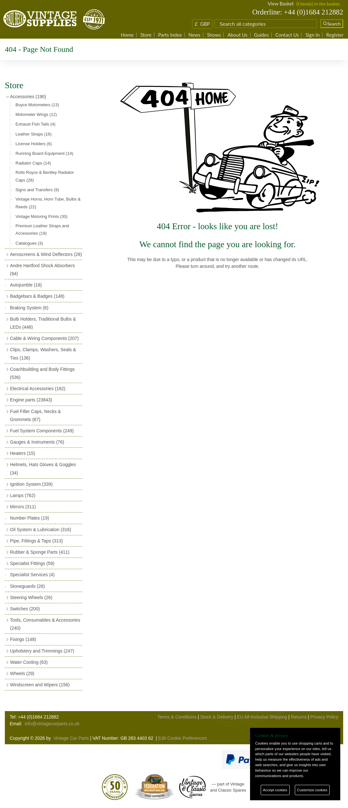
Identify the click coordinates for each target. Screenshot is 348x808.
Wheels (22, 673)
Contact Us (287, 35)
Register (334, 35)
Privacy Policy (324, 716)
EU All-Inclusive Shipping (262, 716)
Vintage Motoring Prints (41, 216)
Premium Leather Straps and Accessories (42, 229)
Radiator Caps (33, 163)
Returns (298, 716)
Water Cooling (29, 662)
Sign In (312, 35)
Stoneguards (27, 586)
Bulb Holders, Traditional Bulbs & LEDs (43, 323)
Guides (261, 35)
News (194, 35)
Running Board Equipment (44, 153)
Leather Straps (33, 134)
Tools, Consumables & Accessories (45, 624)
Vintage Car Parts (71, 738)
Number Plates (29, 518)
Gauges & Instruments (37, 442)
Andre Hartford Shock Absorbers (42, 269)
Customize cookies (312, 790)
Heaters (22, 453)
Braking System (29, 307)
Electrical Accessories (37, 388)
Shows (214, 35)
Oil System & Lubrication (40, 529)
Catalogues (29, 243)
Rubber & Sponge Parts (39, 552)
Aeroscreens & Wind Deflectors (46, 254)
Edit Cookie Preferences (182, 738)
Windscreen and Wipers (40, 684)
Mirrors (23, 506)
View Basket (281, 3)
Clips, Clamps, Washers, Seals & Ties (43, 353)
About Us (237, 35)
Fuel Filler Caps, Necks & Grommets (35, 415)
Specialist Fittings (32, 563)
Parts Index (170, 35)
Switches (25, 608)
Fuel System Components (42, 430)
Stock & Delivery (216, 716)
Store (145, 35)
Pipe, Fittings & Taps (36, 540)
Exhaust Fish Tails (35, 124)
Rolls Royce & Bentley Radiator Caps (44, 176)
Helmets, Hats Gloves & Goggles (43, 468)
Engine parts (31, 399)
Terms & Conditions (176, 716)
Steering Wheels (31, 597)
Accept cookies (275, 790)
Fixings (23, 639)
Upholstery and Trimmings (42, 650)
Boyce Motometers (37, 104)
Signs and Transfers (37, 189)
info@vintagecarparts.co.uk (52, 723)
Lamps (22, 495)
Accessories (28, 96)
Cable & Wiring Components (44, 338)
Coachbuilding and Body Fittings (42, 373)
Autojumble (26, 284)
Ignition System (31, 484)
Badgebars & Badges (37, 296)
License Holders (33, 143)
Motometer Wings (36, 114)
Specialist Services (32, 574)
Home (127, 35)
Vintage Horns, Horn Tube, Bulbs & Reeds (48, 203)
